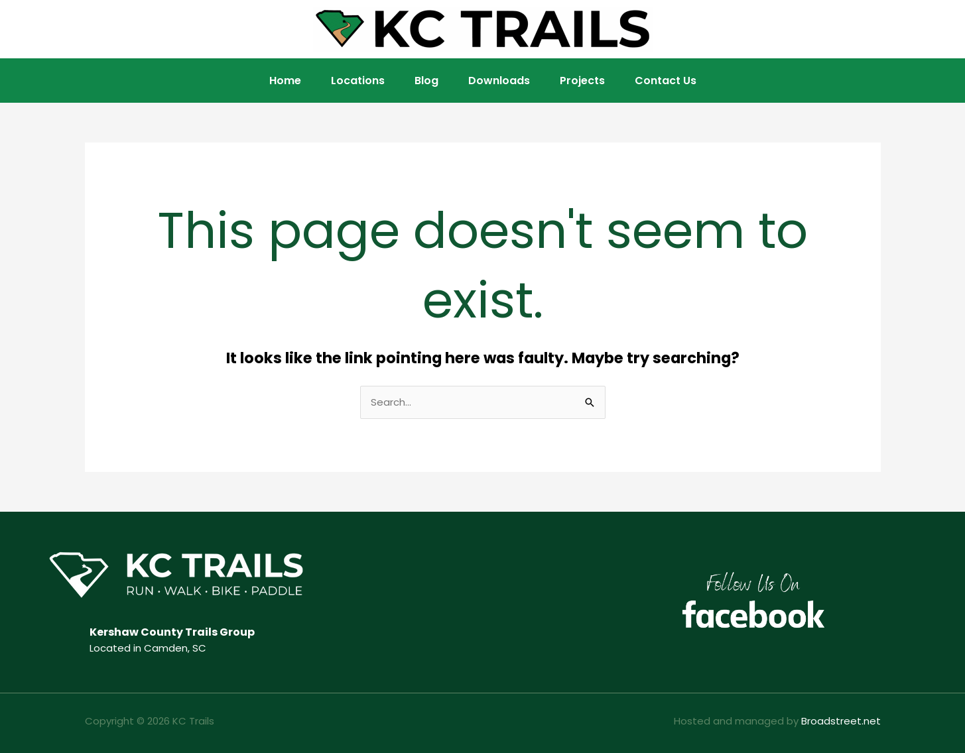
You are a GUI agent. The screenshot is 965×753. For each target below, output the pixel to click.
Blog (426, 80)
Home (285, 80)
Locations (358, 80)
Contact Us (665, 80)
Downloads (499, 80)
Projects (582, 80)
